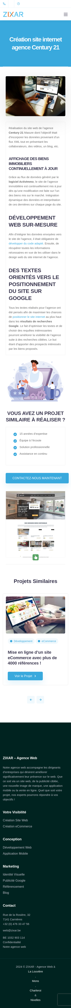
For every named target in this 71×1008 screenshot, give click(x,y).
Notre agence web (14, 946)
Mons (35, 981)
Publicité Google (14, 880)
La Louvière (35, 971)
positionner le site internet (29, 316)
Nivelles (35, 1000)
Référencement (13, 886)
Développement (23, 641)
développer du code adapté (26, 243)
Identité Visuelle (14, 874)
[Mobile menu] (65, 14)
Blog (6, 892)
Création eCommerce (17, 826)
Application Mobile (15, 853)
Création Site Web (15, 820)
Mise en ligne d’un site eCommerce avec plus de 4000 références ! (32, 657)
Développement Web (17, 847)
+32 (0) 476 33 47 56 (16, 924)
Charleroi (35, 990)
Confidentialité (12, 942)
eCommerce (49, 641)
